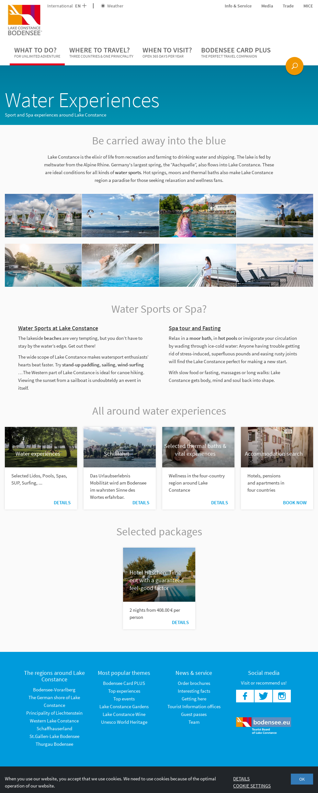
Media (267, 6)
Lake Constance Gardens (124, 706)
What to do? (37, 52)
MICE (308, 6)
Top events (124, 699)
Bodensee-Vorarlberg (54, 690)
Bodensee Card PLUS (236, 52)
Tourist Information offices (194, 706)
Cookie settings (252, 786)
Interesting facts (194, 691)
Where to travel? (101, 52)
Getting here (194, 699)
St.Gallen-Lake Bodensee (54, 736)
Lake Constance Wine (124, 714)
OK (302, 779)
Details (62, 502)
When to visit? (167, 52)
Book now (295, 502)
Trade (288, 6)
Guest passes (194, 714)
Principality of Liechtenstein (54, 713)
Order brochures (194, 683)
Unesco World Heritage (124, 722)
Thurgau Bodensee (54, 744)
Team (193, 722)
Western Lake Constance (54, 721)
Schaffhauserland (54, 728)
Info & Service (238, 6)
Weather (112, 6)
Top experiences (124, 691)
